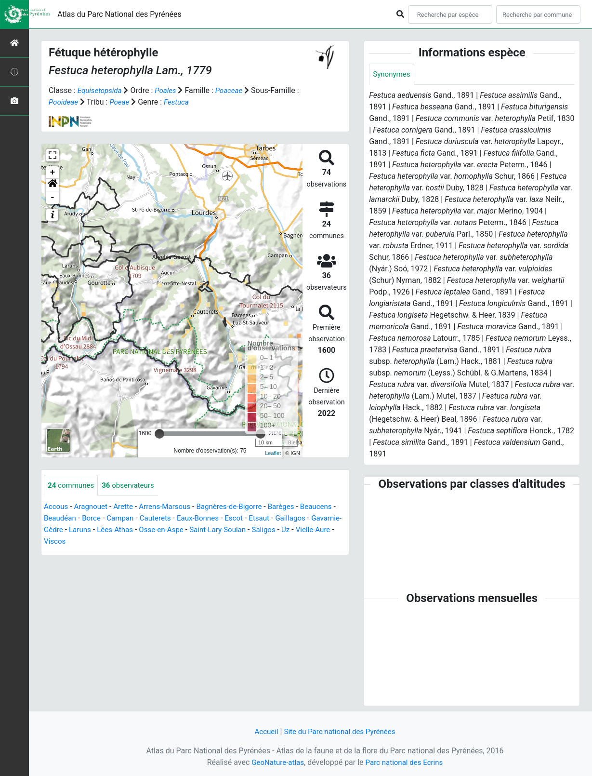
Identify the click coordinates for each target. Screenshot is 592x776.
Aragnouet (93, 507)
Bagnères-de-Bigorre (239, 507)
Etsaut (310, 518)
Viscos (144, 542)
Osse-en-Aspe (237, 530)
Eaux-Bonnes (246, 518)
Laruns (152, 530)
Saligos (56, 542)
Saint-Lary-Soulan (297, 530)
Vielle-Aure (108, 542)
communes (72, 485)
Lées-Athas (189, 530)
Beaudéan (100, 518)
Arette (127, 507)
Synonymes (392, 74)
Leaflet (273, 453)
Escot (283, 518)
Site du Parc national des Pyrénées (340, 731)
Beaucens (61, 518)
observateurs (132, 485)
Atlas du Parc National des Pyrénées (119, 14)
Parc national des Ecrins (406, 762)
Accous (56, 507)
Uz (79, 542)
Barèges (294, 507)
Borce (134, 518)
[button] (52, 185)
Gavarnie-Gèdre (108, 530)
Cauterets (200, 518)
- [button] (52, 197)
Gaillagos (60, 530)
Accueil (263, 731)
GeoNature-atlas (275, 762)
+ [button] (52, 172)
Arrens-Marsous (171, 507)
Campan (163, 518)
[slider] (159, 434)
